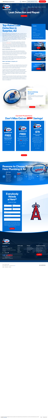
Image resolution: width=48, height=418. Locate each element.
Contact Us (19, 252)
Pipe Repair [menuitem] (34, 32)
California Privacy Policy (30, 248)
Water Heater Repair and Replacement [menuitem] (38, 37)
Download (9, 144)
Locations (39, 254)
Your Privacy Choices (12, 265)
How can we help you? (7, 217)
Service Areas (19, 251)
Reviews (19, 249)
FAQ (27, 251)
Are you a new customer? (7, 214)
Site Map (28, 252)
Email (11, 142)
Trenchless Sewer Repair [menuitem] (36, 35)
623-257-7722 (4, 246)
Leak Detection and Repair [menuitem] (36, 30)
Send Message (12, 228)
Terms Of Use (29, 250)
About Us (19, 247)
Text (7, 142)
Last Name (13, 204)
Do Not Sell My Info (29, 249)
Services (19, 248)
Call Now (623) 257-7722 (32, 1)
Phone (5, 207)
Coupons (19, 250)
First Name (5, 204)
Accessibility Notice (29, 247)
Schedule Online (42, 1)
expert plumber (8, 42)
